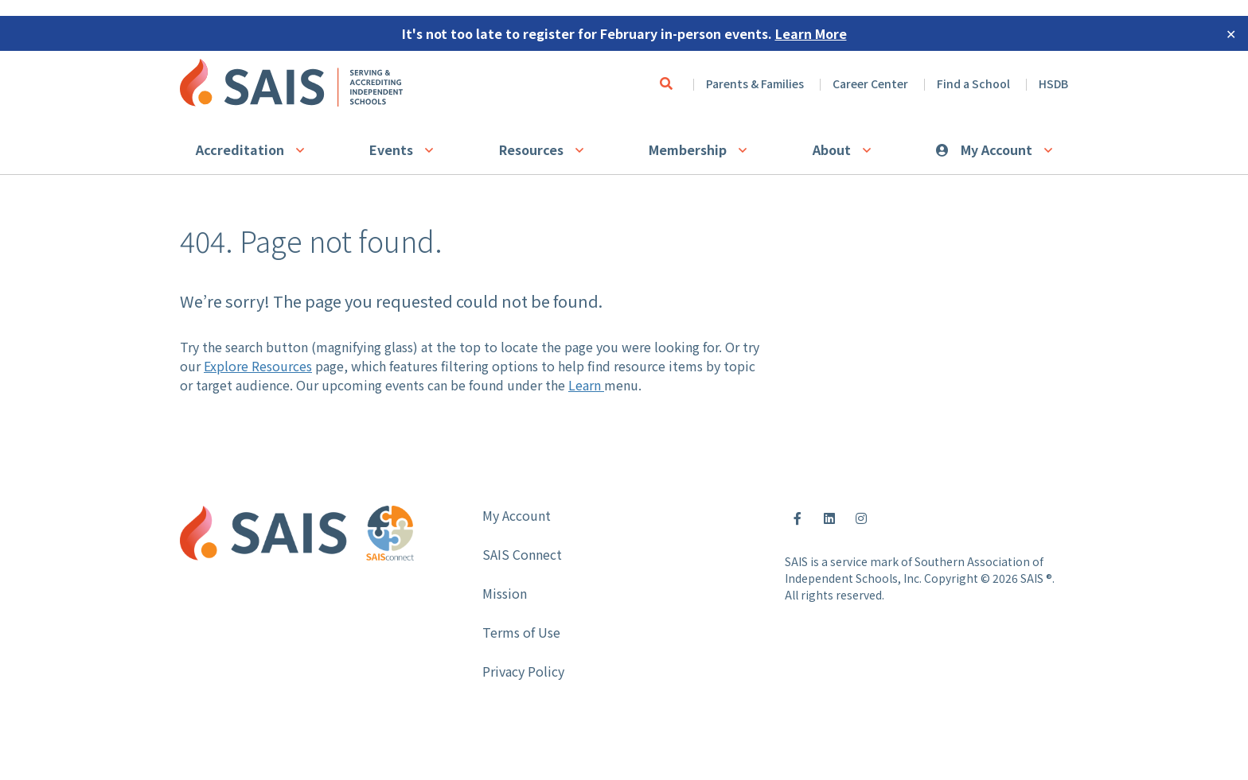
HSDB (1053, 83)
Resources (531, 149)
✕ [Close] (1231, 33)
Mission (504, 593)
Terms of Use (521, 632)
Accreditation (240, 149)
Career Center (870, 83)
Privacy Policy (523, 671)
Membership (688, 149)
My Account (996, 149)
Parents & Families (755, 83)
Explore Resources (258, 365)
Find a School (973, 83)
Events (391, 149)
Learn (586, 384)
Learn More (811, 33)
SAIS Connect (522, 554)
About (832, 149)
